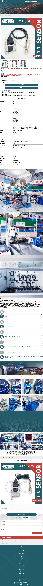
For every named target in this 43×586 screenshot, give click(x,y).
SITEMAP (21, 574)
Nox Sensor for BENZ (10, 457)
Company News (21, 560)
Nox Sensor (21, 548)
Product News (21, 563)
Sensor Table (21, 556)
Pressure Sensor (21, 553)
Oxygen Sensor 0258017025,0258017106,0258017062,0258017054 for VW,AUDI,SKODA (18, 92)
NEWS (21, 558)
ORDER (21, 571)
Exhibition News (21, 562)
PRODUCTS (21, 546)
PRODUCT (11, 15)
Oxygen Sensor (21, 550)
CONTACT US (21, 573)
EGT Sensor (21, 551)
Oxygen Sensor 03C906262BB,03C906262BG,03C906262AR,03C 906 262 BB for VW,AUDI (18, 95)
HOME (6, 15)
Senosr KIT (21, 554)
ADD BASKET (21, 84)
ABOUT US (21, 569)
